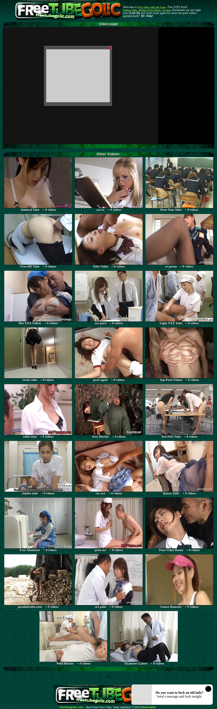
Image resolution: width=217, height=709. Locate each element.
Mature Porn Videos (150, 10)
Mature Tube (130, 10)
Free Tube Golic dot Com (151, 7)
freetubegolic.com (71, 707)
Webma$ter (149, 707)
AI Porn (166, 10)
